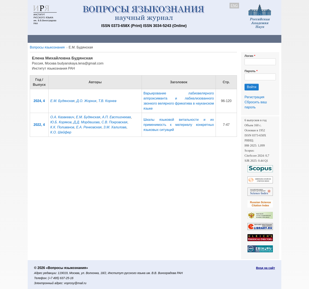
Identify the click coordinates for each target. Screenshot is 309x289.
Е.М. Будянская (62, 101)
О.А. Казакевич (62, 117)
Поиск (241, 38)
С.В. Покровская (114, 122)
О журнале (40, 38)
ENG (234, 5)
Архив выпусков (146, 38)
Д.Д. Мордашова (86, 122)
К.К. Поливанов (62, 127)
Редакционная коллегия (209, 38)
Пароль (250, 71)
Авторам (87, 38)
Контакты (64, 38)
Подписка (174, 38)
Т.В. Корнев (107, 101)
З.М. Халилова (114, 127)
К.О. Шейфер (60, 132)
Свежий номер (113, 38)
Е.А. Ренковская (88, 127)
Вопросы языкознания (47, 47)
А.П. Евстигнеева (116, 117)
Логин (249, 56)
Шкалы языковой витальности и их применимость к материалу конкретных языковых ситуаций (179, 125)
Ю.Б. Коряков (61, 122)
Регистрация (254, 97)
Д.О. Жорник (87, 101)
